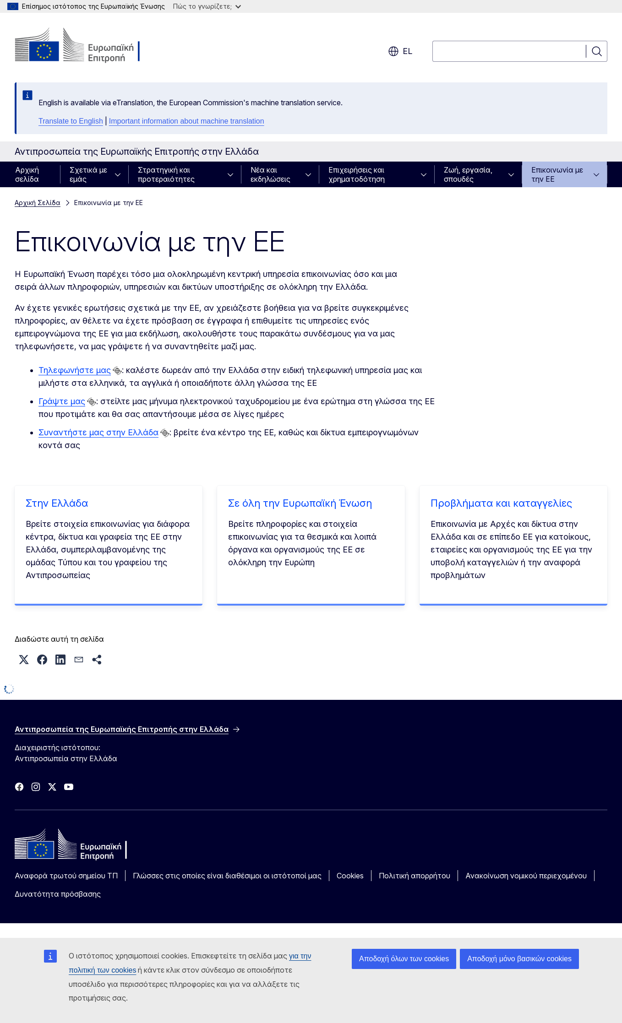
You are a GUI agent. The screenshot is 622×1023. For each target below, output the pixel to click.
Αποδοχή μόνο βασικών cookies (519, 959)
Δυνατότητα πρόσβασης (58, 894)
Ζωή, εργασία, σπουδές (468, 174)
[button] (23, 659)
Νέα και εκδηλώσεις (270, 174)
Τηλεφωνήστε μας (74, 370)
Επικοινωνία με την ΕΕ (557, 174)
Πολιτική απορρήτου (414, 875)
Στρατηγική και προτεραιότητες (166, 174)
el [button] (400, 51)
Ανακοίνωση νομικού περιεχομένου (526, 875)
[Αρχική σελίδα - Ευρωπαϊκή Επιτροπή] (89, 45)
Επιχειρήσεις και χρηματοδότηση (356, 174)
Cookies (350, 875)
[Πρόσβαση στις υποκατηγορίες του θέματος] (120, 174)
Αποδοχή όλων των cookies (404, 959)
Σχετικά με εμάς (88, 174)
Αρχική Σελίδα (37, 202)
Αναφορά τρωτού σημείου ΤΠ (66, 875)
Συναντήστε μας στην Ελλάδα (98, 432)
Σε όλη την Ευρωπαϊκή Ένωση (300, 503)
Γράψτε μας (61, 401)
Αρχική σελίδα (27, 174)
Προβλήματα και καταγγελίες (501, 503)
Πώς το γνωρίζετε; (207, 6)
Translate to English (70, 121)
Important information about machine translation (186, 121)
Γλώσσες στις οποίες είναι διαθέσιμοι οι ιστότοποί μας (227, 875)
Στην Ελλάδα (57, 503)
